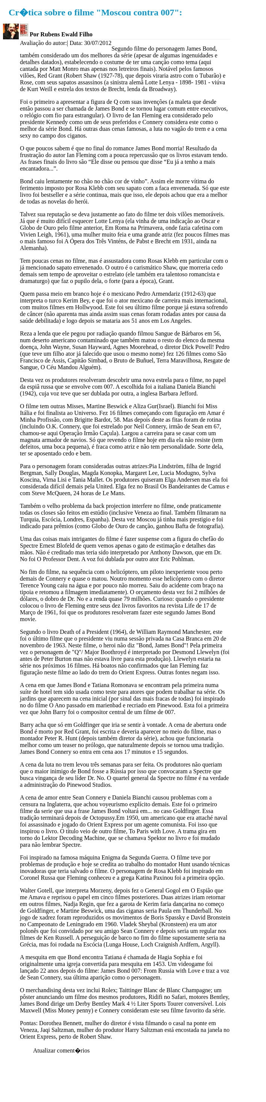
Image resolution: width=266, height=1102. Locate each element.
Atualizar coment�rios (61, 1050)
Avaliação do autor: (43, 43)
